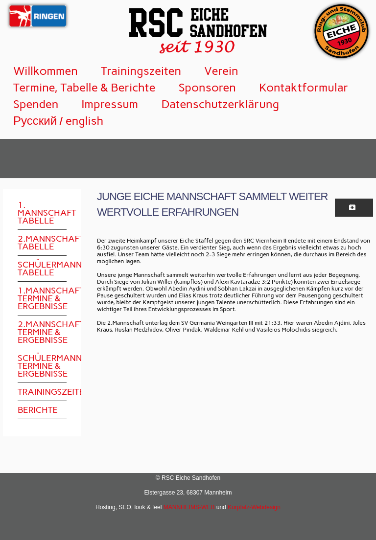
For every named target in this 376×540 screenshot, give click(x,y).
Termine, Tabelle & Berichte (84, 87)
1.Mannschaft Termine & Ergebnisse (42, 298)
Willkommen (45, 71)
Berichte (38, 410)
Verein (221, 71)
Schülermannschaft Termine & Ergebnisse (42, 366)
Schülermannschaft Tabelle (42, 268)
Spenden (35, 104)
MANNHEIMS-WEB (189, 507)
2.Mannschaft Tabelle (42, 242)
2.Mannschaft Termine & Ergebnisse (42, 332)
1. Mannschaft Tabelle (42, 213)
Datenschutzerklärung (220, 104)
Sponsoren (207, 87)
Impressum (109, 104)
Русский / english (58, 120)
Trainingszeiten (141, 71)
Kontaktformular (304, 87)
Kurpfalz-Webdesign (254, 507)
